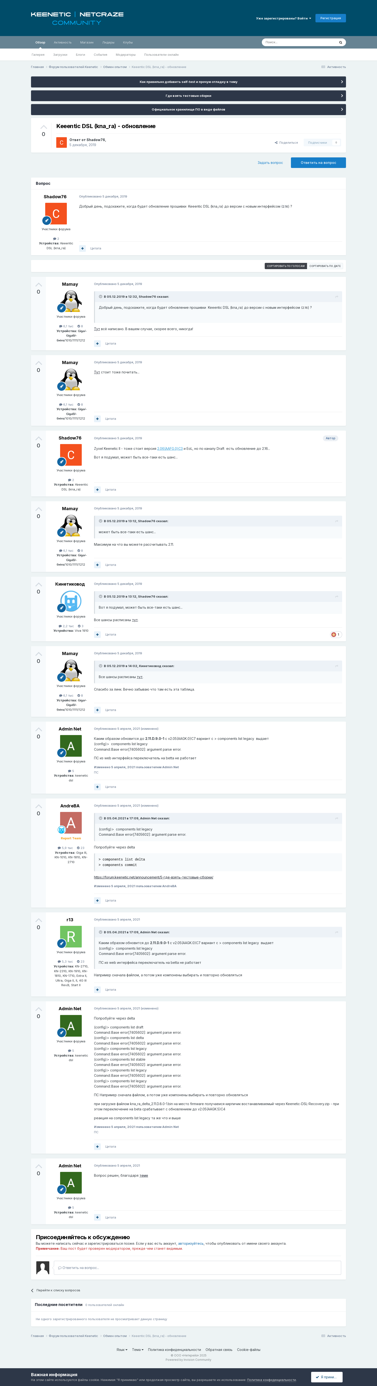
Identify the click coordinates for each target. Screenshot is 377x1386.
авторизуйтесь (191, 1243)
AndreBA (70, 805)
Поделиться (286, 142)
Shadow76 (96, 140)
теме (143, 1175)
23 (80, 848)
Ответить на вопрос (318, 163)
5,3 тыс (65, 961)
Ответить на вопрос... (78, 1268)
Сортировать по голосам (286, 266)
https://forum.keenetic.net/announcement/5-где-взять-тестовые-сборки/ (153, 877)
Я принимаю (328, 1377)
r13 (70, 919)
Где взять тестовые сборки (188, 96)
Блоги (80, 54)
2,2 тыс (66, 626)
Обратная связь (219, 1350)
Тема (138, 1350)
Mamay (70, 284)
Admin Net (70, 728)
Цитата (95, 248)
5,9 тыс (65, 848)
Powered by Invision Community (188, 1359)
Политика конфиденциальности (174, 1350)
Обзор (40, 44)
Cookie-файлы (248, 1350)
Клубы (128, 42)
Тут (97, 329)
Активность (63, 42)
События (100, 54)
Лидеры (108, 42)
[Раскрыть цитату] (101, 296)
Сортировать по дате (325, 266)
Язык (122, 1350)
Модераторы (126, 54)
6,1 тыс (66, 326)
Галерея (38, 54)
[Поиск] (287, 42)
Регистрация (330, 18)
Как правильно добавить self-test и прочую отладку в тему (189, 82)
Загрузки (60, 54)
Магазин (87, 42)
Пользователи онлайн (161, 54)
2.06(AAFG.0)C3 (170, 448)
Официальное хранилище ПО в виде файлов (188, 109)
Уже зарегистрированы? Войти (283, 18)
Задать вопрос (270, 163)
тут (135, 620)
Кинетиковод (70, 584)
